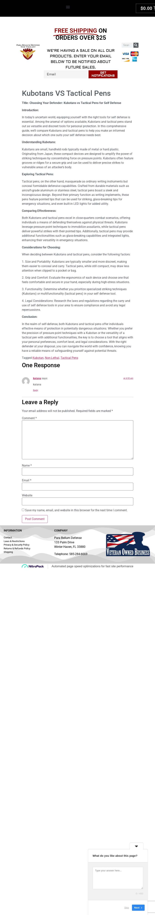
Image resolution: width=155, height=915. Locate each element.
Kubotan (38, 358)
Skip (126, 907)
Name (27, 465)
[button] (68, 7)
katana (37, 378)
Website (27, 495)
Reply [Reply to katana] (35, 390)
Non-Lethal (52, 358)
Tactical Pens (69, 358)
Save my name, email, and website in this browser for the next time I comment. (76, 510)
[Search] (135, 45)
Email (26, 480)
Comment (29, 418)
